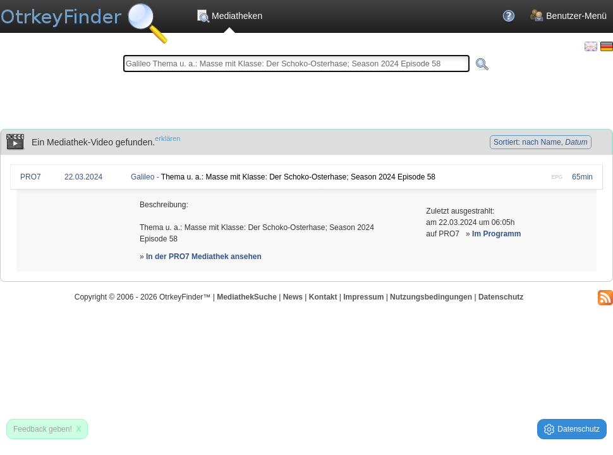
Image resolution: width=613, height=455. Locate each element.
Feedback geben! (47, 429)
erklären (167, 138)
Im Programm (496, 233)
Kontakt (323, 297)
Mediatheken (229, 16)
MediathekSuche (247, 297)
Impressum (363, 297)
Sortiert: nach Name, (541, 142)
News (293, 297)
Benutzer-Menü (568, 16)
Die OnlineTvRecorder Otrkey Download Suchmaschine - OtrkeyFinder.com (83, 19)
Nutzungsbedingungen (431, 297)
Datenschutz (500, 297)
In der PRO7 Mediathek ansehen (204, 256)
